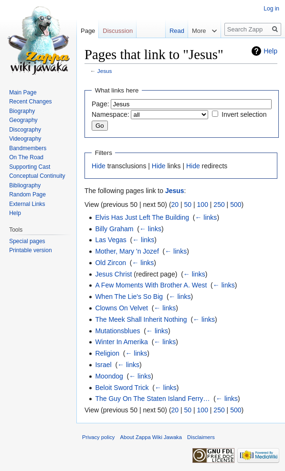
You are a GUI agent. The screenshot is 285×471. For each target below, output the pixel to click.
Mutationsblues (117, 331)
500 (235, 204)
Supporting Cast (29, 167)
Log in (271, 8)
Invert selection (244, 114)
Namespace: (110, 114)
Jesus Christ (113, 274)
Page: (100, 104)
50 (188, 204)
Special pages (27, 241)
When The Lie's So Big (129, 296)
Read (176, 30)
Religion (107, 353)
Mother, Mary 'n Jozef (126, 251)
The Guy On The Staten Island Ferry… (152, 398)
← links (206, 217)
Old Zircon (110, 262)
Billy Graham (114, 229)
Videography (25, 138)
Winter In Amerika (121, 342)
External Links (27, 204)
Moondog (109, 376)
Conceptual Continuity (37, 176)
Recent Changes (30, 101)
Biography (22, 111)
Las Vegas (110, 240)
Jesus (104, 71)
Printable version (30, 250)
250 (218, 204)
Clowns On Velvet (121, 308)
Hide (99, 166)
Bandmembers (27, 148)
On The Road (26, 157)
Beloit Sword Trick (121, 387)
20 (175, 204)
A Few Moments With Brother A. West (151, 285)
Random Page (27, 194)
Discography (25, 129)
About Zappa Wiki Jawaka (151, 437)
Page (88, 30)
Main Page (22, 92)
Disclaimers (201, 437)
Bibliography (25, 185)
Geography (23, 120)
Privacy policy (98, 437)
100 (202, 204)
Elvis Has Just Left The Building (142, 217)
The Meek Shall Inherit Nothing (141, 319)
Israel (103, 365)
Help (270, 51)
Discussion (118, 30)
